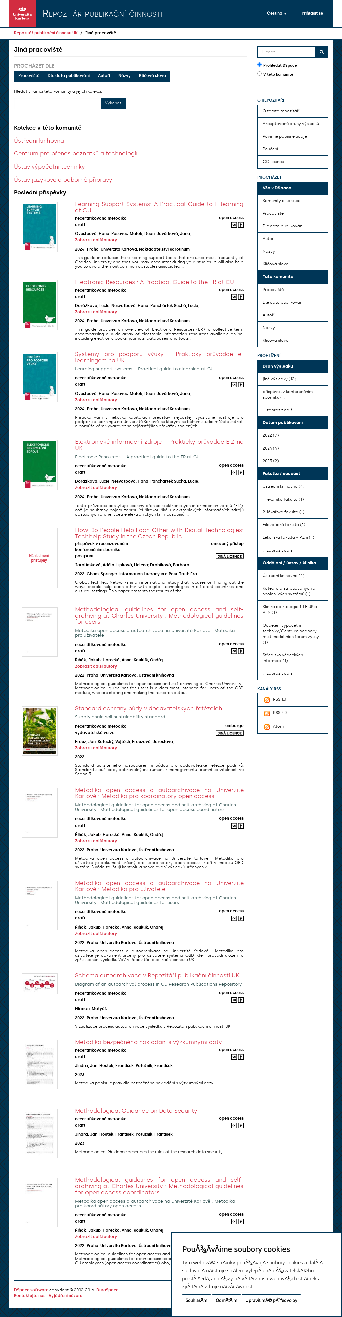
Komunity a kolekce (281, 200)
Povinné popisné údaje (285, 136)
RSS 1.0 (274, 700)
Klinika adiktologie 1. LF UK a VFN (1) (290, 609)
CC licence (273, 161)
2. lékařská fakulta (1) (283, 512)
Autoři (104, 75)
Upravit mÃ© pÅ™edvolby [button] (271, 1300)
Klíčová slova (152, 75)
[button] (277, 13)
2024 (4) (271, 448)
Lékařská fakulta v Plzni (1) (288, 537)
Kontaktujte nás (29, 1295)
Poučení (270, 149)
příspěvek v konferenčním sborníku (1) (288, 394)
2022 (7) (271, 435)
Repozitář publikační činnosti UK (46, 33)
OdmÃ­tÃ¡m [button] (226, 1300)
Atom (273, 727)
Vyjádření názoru (65, 1295)
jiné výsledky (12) (279, 379)
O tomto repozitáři (281, 111)
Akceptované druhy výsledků (291, 123)
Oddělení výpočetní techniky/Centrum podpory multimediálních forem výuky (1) (291, 634)
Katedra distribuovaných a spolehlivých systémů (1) (289, 591)
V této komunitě (275, 74)
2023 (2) (271, 461)
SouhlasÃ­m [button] (196, 1300)
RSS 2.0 (275, 713)
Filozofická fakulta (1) (284, 524)
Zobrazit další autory (96, 240)
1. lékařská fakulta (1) (283, 499)
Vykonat (113, 103)
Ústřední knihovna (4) (283, 486)
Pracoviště (28, 75)
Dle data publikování (69, 75)
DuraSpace (107, 1290)
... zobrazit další (278, 410)
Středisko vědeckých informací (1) (283, 658)
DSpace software (31, 1290)
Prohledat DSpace (277, 65)
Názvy (124, 75)
